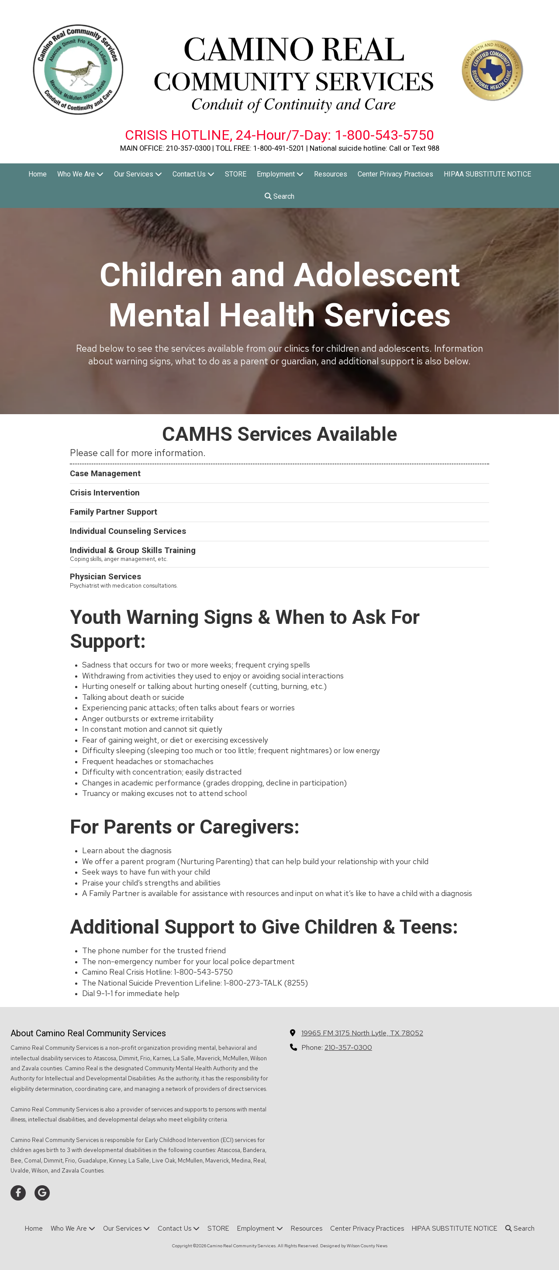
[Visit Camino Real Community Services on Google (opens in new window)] (42, 1193)
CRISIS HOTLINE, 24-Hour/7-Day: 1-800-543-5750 (279, 135)
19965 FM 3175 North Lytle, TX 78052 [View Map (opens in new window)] (362, 1033)
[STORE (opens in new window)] (236, 174)
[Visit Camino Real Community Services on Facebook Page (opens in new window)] (18, 1193)
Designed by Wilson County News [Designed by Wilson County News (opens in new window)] (353, 1246)
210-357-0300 (348, 1047)
